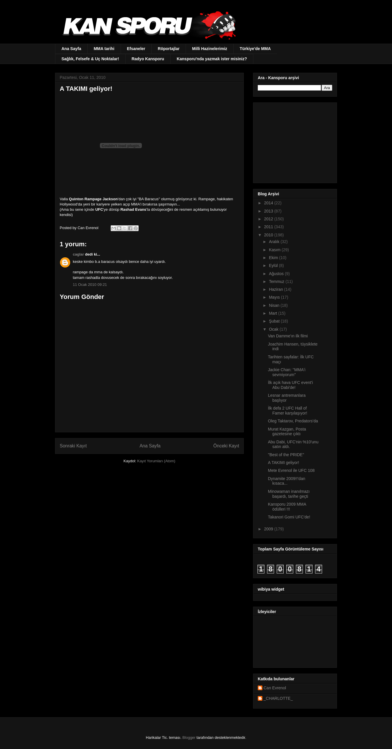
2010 (269, 235)
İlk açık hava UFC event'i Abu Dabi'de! (290, 385)
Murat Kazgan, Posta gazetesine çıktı (287, 431)
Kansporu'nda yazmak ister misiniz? (212, 58)
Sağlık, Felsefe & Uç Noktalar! (90, 58)
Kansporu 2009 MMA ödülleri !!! (287, 506)
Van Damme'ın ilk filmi (288, 336)
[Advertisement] (294, 141)
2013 (269, 211)
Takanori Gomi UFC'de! (289, 517)
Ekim (274, 257)
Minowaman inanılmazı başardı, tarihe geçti (289, 494)
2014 (269, 203)
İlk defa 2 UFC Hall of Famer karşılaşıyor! (287, 410)
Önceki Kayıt (226, 445)
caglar (78, 254)
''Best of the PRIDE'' (286, 454)
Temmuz (277, 281)
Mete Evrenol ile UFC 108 (291, 470)
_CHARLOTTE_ (278, 698)
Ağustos (277, 273)
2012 (269, 219)
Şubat (274, 321)
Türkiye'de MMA (255, 48)
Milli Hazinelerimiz (209, 48)
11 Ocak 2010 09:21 (90, 284)
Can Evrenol (275, 688)
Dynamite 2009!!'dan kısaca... (286, 481)
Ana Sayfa (71, 48)
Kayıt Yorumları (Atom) (156, 461)
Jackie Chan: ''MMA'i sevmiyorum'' (287, 372)
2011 (269, 226)
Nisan (274, 305)
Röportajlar (169, 48)
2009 (269, 529)
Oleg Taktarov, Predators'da (293, 421)
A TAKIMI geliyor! (283, 462)
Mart (273, 313)
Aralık (274, 241)
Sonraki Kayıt (73, 445)
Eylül (274, 265)
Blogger (188, 737)
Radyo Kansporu (148, 58)
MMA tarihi (104, 48)
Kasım (275, 249)
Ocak (274, 329)
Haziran (276, 289)
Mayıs (275, 297)
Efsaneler (136, 48)
